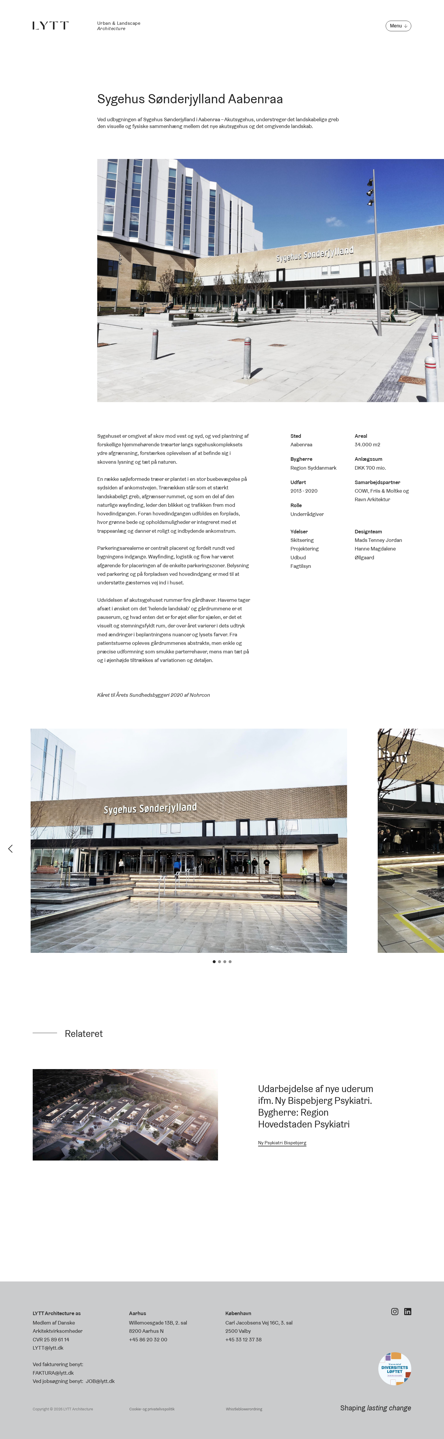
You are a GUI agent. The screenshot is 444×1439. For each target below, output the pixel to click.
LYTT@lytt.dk (48, 1347)
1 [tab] (214, 961)
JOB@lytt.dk (100, 1381)
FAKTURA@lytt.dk (53, 1372)
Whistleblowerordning (244, 1409)
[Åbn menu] (398, 26)
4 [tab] (230, 961)
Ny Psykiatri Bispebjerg (282, 1143)
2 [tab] (219, 961)
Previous (10, 848)
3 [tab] (224, 961)
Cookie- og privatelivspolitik (151, 1409)
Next (433, 848)
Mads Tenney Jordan (378, 540)
